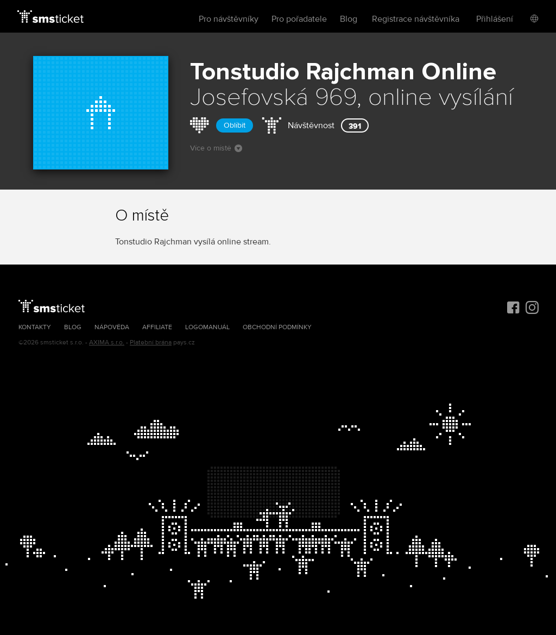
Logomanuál (207, 327)
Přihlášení (494, 19)
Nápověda (111, 327)
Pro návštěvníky (228, 19)
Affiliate (157, 327)
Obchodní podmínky (277, 327)
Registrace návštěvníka (415, 19)
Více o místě (216, 148)
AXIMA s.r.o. (106, 342)
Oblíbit (234, 125)
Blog (348, 19)
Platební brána (151, 342)
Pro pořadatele (299, 19)
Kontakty (34, 327)
